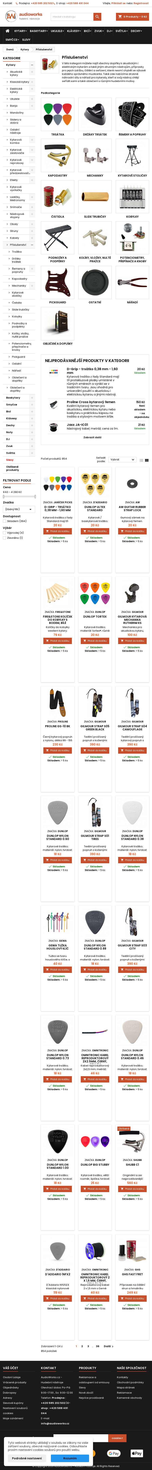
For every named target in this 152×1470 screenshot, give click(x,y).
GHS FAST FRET (132, 1274)
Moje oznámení (13, 1418)
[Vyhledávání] (76, 17)
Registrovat (141, 3)
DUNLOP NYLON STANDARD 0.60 (57, 837)
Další (109, 1346)
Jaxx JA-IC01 (77, 424)
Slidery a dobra (15, 121)
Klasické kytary (19, 82)
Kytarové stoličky (18, 294)
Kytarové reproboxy (17, 161)
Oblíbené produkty (12, 468)
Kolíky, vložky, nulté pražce (20, 335)
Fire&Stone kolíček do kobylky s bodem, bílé (57, 620)
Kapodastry (19, 279)
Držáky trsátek (16, 260)
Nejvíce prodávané (91, 1398)
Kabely (14, 238)
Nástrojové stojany (17, 215)
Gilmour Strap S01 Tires (95, 837)
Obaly (14, 224)
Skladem (17, 521)
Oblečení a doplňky (19, 379)
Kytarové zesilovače (17, 151)
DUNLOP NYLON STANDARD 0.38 (132, 837)
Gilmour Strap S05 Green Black (94, 727)
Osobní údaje (12, 1377)
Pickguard (18, 357)
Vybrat (123, 459)
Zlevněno (15, 538)
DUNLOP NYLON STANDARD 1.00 (58, 1166)
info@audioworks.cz (55, 1423)
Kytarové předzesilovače (20, 171)
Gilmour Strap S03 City (132, 947)
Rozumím (70, 1458)
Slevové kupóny (13, 1403)
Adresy (7, 1398)
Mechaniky (19, 286)
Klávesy (73, 31)
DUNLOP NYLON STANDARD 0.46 (132, 1056)
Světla (121, 31)
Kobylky (17, 316)
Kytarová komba (16, 141)
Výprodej (15, 533)
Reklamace (124, 1393)
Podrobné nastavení (27, 1458)
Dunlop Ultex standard (95, 508)
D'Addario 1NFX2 (57, 1274)
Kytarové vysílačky (16, 188)
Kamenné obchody (129, 1398)
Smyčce (11, 40)
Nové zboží (86, 1393)
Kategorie (11, 58)
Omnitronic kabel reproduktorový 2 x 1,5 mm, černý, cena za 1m (95, 1279)
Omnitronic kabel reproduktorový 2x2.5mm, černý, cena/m (95, 1060)
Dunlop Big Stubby (95, 1165)
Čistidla (17, 303)
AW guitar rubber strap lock (132, 508)
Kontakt (7, 3)
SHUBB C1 (132, 1165)
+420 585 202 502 (42, 3)
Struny (14, 231)
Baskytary (38, 31)
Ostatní (16, 364)
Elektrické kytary (16, 90)
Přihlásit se (118, 3)
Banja (13, 106)
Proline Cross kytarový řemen (91, 402)
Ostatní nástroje (15, 131)
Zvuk (98, 31)
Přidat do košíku (57, 531)
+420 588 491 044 (77, 3)
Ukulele (56, 31)
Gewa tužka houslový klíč (58, 947)
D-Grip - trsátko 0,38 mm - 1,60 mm (92, 371)
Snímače (16, 207)
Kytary (19, 31)
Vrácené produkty (14, 1382)
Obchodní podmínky (130, 1382)
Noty (9, 432)
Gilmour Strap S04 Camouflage (132, 727)
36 (97, 1346)
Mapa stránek (126, 1387)
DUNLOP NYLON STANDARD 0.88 (95, 947)
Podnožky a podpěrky (19, 325)
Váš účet (10, 1368)
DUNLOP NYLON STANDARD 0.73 (57, 1056)
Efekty (14, 180)
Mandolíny (17, 113)
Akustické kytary (16, 73)
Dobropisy (9, 1393)
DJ (109, 31)
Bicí (86, 31)
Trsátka (17, 252)
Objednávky (11, 1387)
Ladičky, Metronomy (17, 198)
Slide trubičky (20, 309)
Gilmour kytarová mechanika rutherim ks (132, 620)
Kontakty (122, 1377)
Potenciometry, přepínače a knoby (22, 347)
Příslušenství (18, 245)
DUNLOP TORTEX (95, 617)
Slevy (26, 40)
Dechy (135, 31)
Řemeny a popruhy (18, 270)
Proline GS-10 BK (57, 726)
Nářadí (16, 370)
